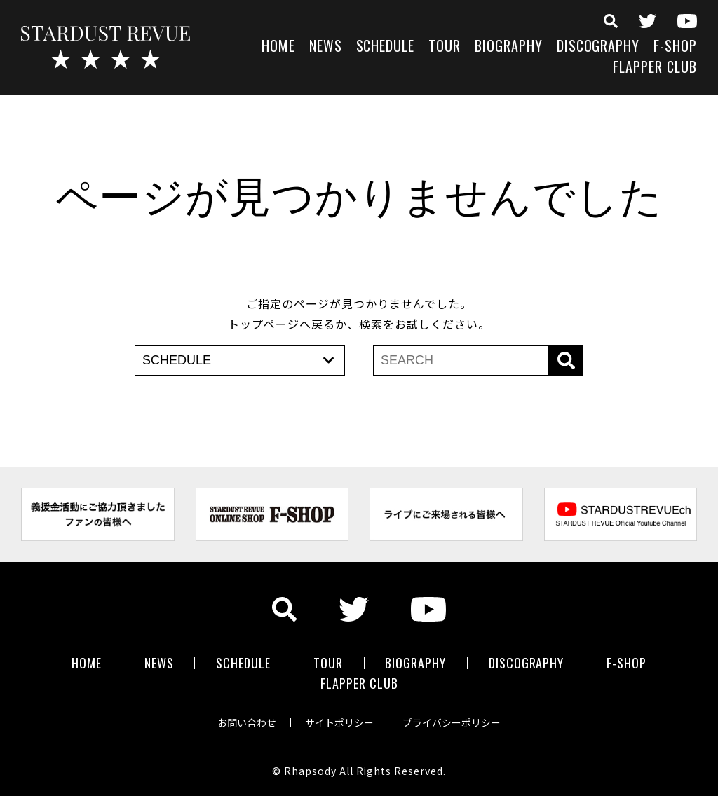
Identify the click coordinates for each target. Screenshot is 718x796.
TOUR (444, 47)
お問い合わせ (246, 722)
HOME (278, 47)
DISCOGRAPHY (598, 47)
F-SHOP (675, 47)
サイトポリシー (339, 722)
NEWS (325, 47)
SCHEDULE (385, 47)
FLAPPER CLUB (655, 68)
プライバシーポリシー (451, 722)
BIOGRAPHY (509, 47)
